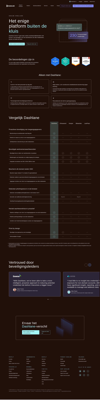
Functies (10, 359)
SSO (43, 382)
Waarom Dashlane (21, 6)
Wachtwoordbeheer (37, 5)
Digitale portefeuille (46, 375)
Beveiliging (28, 380)
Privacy (28, 391)
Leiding (43, 361)
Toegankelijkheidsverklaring (66, 391)
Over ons (43, 359)
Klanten (52, 5)
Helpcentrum (92, 1)
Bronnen (46, 5)
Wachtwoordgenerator (13, 373)
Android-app (62, 365)
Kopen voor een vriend (65, 375)
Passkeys (44, 371)
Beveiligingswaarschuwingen (48, 380)
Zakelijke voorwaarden (22, 391)
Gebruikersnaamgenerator (14, 375)
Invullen (43, 373)
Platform (28, 5)
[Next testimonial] (89, 265)
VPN (43, 384)
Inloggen (80, 1)
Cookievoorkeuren (38, 391)
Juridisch (32, 391)
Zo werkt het (11, 369)
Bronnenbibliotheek (30, 369)
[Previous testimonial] (86, 265)
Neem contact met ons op (14, 363)
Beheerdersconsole (82, 361)
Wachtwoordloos (45, 377)
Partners (43, 365)
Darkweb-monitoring (13, 377)
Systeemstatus (29, 377)
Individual (28, 361)
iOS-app (62, 363)
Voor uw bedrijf (63, 371)
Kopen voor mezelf (64, 373)
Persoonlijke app (82, 359)
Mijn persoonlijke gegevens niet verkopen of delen (51, 391)
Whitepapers (29, 373)
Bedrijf (27, 359)
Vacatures (44, 363)
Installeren (86, 1)
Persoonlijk (62, 361)
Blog (27, 375)
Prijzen (58, 5)
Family (27, 363)
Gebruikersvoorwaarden (13, 391)
